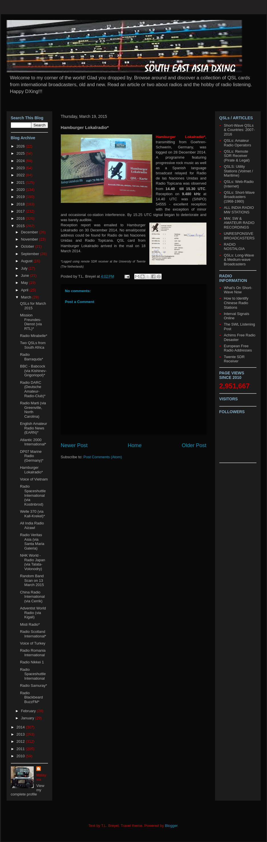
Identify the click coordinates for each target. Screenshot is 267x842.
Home (135, 445)
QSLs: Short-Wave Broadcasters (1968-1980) (239, 196)
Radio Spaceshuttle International (33, 674)
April (25, 290)
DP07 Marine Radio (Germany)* (31, 456)
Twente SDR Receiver (234, 359)
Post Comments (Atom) (102, 457)
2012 (21, 741)
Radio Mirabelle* (33, 336)
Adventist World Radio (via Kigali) (33, 612)
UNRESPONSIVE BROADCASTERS (239, 235)
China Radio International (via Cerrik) (32, 596)
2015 (21, 226)
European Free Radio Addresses (238, 348)
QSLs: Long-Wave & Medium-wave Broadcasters (239, 259)
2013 (21, 734)
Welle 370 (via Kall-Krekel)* (32, 513)
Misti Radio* (30, 624)
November (30, 239)
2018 (21, 204)
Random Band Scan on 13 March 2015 (32, 580)
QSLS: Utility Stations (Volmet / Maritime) (238, 170)
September (30, 254)
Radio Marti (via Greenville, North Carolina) (33, 410)
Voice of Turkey (32, 643)
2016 (21, 218)
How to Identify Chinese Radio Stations (236, 302)
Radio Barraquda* (31, 356)
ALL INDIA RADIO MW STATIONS (239, 209)
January (28, 718)
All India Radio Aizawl (32, 525)
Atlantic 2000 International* (33, 442)
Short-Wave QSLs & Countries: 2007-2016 (239, 129)
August (27, 261)
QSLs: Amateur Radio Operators (237, 142)
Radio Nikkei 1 (32, 662)
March (26, 297)
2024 (21, 161)
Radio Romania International (33, 652)
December (30, 232)
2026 (21, 146)
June (25, 275)
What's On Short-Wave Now (238, 290)
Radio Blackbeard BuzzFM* (31, 697)
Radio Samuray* (33, 685)
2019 (21, 197)
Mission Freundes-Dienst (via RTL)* (31, 322)
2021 (21, 182)
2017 (21, 211)
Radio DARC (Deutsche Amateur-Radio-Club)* (32, 389)
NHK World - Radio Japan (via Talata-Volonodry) (32, 562)
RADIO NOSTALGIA (234, 246)
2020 (21, 189)
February (29, 711)
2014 (21, 727)
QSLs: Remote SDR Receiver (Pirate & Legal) (237, 155)
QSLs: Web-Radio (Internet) (239, 183)
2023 (21, 168)
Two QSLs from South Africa (33, 345)
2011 (21, 749)
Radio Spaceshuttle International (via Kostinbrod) (33, 495)
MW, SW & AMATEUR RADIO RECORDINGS (239, 222)
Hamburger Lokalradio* (31, 469)
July (25, 268)
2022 (21, 175)
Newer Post (74, 445)
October (28, 246)
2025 (21, 153)
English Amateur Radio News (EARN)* (33, 428)
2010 (21, 756)
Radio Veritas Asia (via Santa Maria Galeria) (32, 541)
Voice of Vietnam (34, 479)
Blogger (171, 825)
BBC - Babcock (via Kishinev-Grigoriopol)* (33, 370)
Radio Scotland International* (33, 633)
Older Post (194, 445)
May (25, 282)
